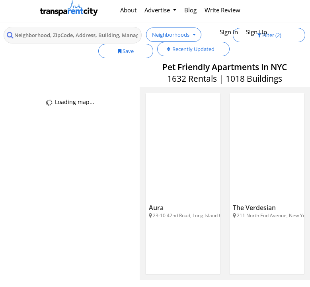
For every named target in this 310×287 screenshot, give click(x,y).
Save (126, 51)
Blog (190, 10)
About (128, 10)
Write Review (222, 10)
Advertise (158, 10)
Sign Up (256, 32)
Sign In (229, 32)
